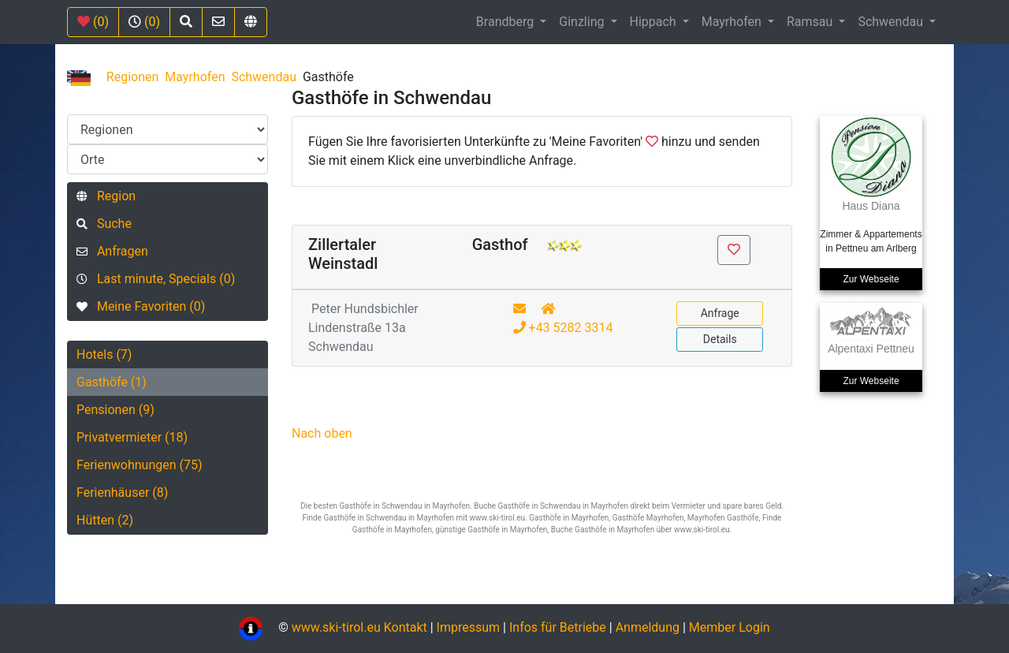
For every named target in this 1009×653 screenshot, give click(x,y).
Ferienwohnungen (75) (139, 464)
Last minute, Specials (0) (155, 278)
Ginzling (583, 21)
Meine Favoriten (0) (140, 306)
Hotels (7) (104, 354)
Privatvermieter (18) (132, 437)
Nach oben (322, 433)
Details (720, 339)
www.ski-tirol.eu (336, 627)
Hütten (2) (104, 520)
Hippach (654, 21)
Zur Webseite (871, 279)
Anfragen (112, 251)
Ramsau (811, 21)
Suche (104, 223)
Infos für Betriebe (557, 627)
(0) (93, 21)
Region (106, 195)
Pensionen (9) (115, 409)
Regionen (132, 76)
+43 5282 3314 (563, 327)
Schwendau (892, 21)
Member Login (729, 627)
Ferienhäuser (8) (122, 492)
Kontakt (407, 627)
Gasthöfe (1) (111, 382)
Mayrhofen (733, 21)
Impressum (469, 627)
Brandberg (506, 21)
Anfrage (720, 313)
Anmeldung (647, 627)
